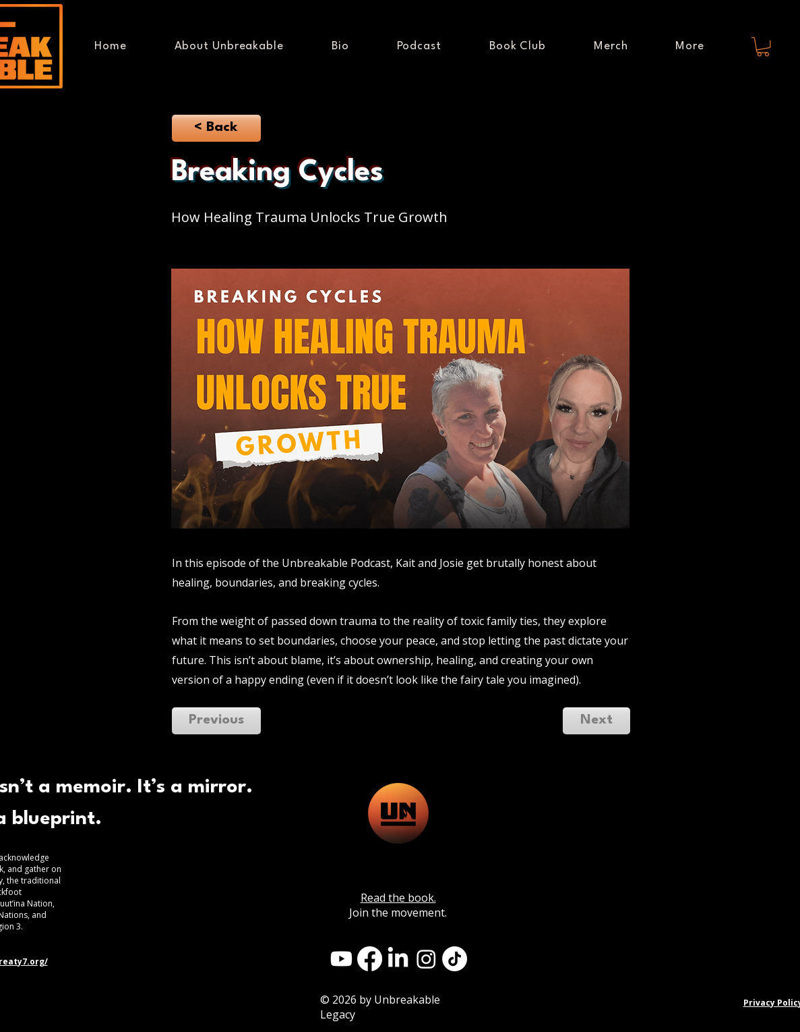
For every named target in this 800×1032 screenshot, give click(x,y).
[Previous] (216, 720)
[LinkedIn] (398, 958)
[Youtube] (341, 958)
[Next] (596, 720)
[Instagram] (426, 958)
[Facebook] (369, 958)
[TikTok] (454, 958)
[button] (690, 46)
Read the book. (398, 897)
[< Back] (216, 128)
